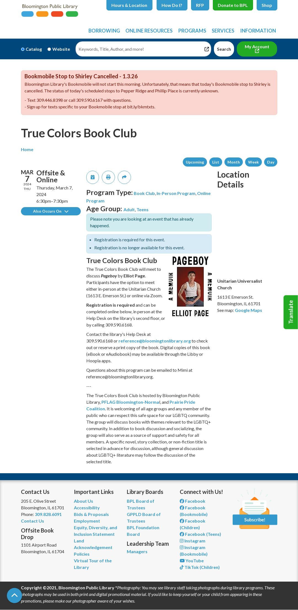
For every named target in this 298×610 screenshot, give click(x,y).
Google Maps (248, 310)
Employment (87, 520)
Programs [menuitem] (192, 31)
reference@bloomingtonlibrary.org (155, 340)
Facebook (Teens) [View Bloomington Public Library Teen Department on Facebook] (200, 534)
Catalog (34, 49)
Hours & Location (129, 5)
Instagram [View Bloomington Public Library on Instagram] (192, 540)
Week (253, 162)
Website (61, 49)
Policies (82, 554)
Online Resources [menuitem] (149, 31)
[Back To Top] (14, 595)
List (215, 162)
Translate (291, 312)
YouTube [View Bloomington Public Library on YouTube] (192, 560)
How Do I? (172, 5)
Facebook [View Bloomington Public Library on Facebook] (192, 501)
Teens (142, 209)
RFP (200, 5)
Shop (267, 5)
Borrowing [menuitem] (104, 31)
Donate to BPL (233, 5)
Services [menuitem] (223, 31)
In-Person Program (176, 193)
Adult (129, 209)
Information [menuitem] (258, 31)
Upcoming (195, 162)
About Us (83, 501)
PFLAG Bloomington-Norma (130, 402)
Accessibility (87, 507)
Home (27, 149)
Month (233, 162)
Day (270, 162)
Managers (137, 551)
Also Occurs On (50, 211)
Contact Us (32, 520)
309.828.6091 (48, 514)
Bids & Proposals (91, 514)
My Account (257, 46)
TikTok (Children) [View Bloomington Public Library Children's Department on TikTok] (200, 567)
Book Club (144, 193)
